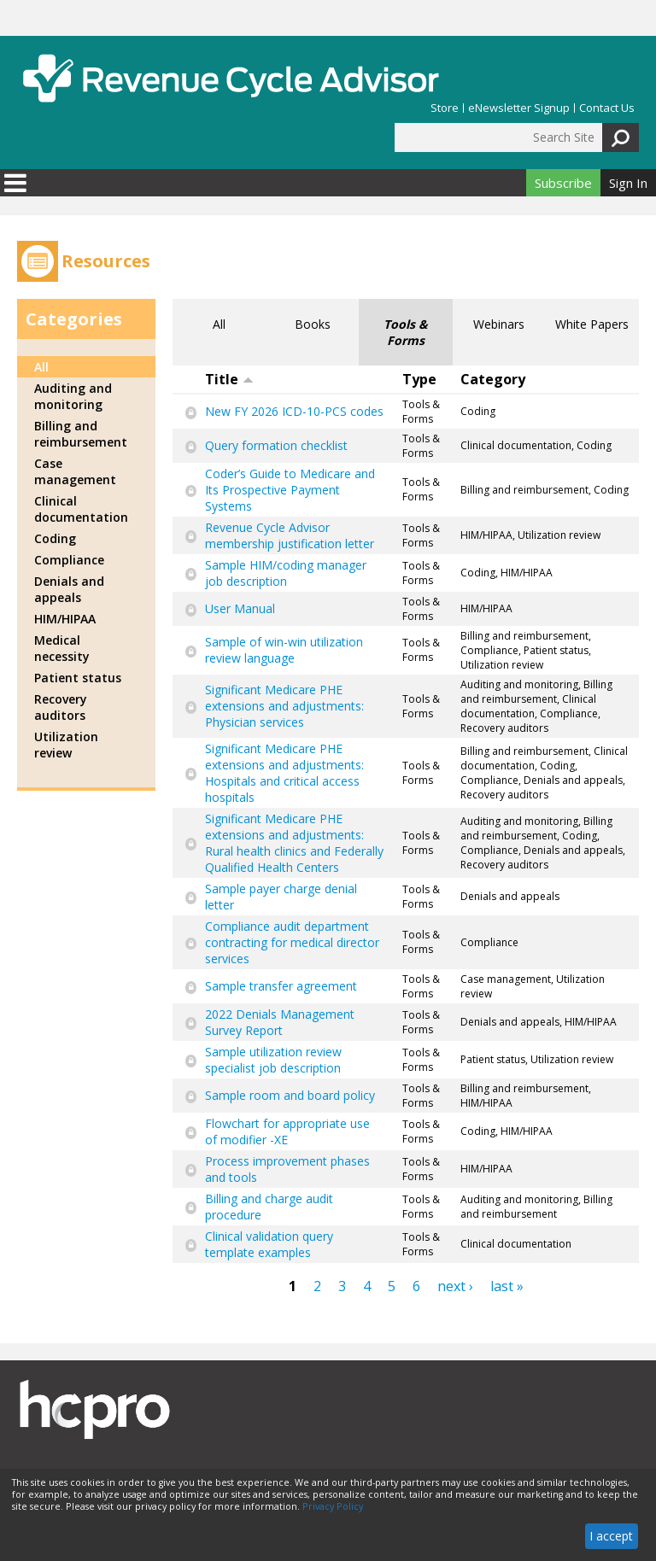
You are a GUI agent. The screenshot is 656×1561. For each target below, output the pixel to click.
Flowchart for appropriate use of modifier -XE (287, 1131)
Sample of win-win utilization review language (284, 650)
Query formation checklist (276, 445)
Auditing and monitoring (73, 396)
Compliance (69, 560)
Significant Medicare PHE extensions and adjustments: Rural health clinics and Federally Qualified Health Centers (294, 842)
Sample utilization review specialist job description (273, 1060)
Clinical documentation (81, 509)
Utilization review (66, 744)
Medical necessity (62, 648)
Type (419, 379)
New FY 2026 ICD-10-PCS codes (294, 411)
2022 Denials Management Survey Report (279, 1022)
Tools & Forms (406, 332)
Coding (55, 538)
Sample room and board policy (290, 1095)
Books (313, 324)
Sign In (628, 182)
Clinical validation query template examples (269, 1244)
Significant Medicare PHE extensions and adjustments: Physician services (284, 705)
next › (455, 1286)
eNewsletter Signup (519, 108)
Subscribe (563, 182)
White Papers (592, 324)
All (219, 324)
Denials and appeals (69, 589)
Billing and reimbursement (80, 434)
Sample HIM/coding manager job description (285, 573)
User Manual (240, 608)
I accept (611, 1536)
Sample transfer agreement (281, 986)
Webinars (498, 324)
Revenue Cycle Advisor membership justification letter (289, 535)
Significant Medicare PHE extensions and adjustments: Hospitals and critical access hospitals (284, 772)
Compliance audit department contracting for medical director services (292, 942)
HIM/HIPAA (65, 619)
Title (229, 379)
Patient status (77, 677)
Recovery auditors (60, 707)
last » (507, 1286)
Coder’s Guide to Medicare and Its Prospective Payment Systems (290, 489)
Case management (75, 471)
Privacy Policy (332, 1506)
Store (444, 108)
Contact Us (607, 108)
